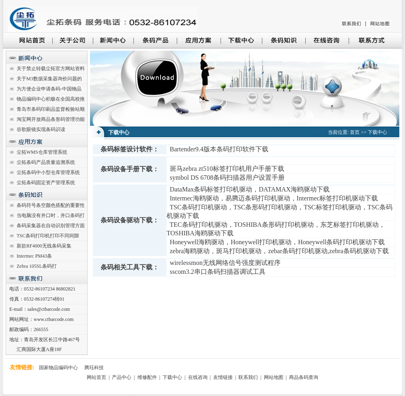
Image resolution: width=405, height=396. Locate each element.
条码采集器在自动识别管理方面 (51, 225)
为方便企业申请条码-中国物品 (49, 89)
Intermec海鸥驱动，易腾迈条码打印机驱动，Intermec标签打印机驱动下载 (274, 198)
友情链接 (223, 377)
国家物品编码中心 (58, 367)
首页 (355, 132)
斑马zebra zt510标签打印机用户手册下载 (227, 168)
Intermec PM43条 (34, 256)
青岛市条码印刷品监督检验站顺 (51, 109)
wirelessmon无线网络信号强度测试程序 (225, 262)
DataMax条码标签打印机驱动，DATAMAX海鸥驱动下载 (250, 189)
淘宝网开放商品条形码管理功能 (51, 119)
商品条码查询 (303, 377)
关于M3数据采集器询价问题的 (49, 79)
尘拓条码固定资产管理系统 (46, 182)
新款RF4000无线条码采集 (44, 246)
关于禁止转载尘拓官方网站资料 (51, 68)
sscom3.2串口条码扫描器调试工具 (218, 271)
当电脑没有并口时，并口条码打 (51, 215)
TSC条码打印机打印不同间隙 (48, 236)
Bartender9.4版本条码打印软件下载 (219, 149)
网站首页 (97, 377)
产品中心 (122, 377)
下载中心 (377, 132)
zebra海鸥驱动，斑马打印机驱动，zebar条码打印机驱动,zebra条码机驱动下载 (279, 251)
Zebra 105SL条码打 (37, 266)
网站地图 (273, 377)
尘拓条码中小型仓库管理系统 (48, 172)
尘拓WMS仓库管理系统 (42, 152)
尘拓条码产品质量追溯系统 (46, 162)
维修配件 (147, 377)
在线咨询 (198, 377)
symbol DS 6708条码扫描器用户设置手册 (227, 177)
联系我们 (248, 377)
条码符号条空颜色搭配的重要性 (51, 205)
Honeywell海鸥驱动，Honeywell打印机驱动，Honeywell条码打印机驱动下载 (277, 242)
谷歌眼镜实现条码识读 (41, 129)
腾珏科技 (94, 367)
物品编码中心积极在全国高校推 (51, 99)
